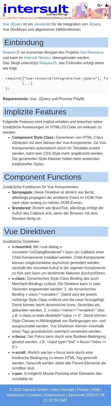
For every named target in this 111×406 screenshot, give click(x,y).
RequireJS (48, 63)
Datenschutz (54, 395)
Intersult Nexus (36, 58)
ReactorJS (11, 52)
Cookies (34, 395)
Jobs (55, 390)
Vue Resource (92, 52)
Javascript (42, 24)
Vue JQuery (12, 24)
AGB (95, 390)
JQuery (94, 24)
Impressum (16, 395)
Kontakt (68, 390)
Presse (83, 390)
